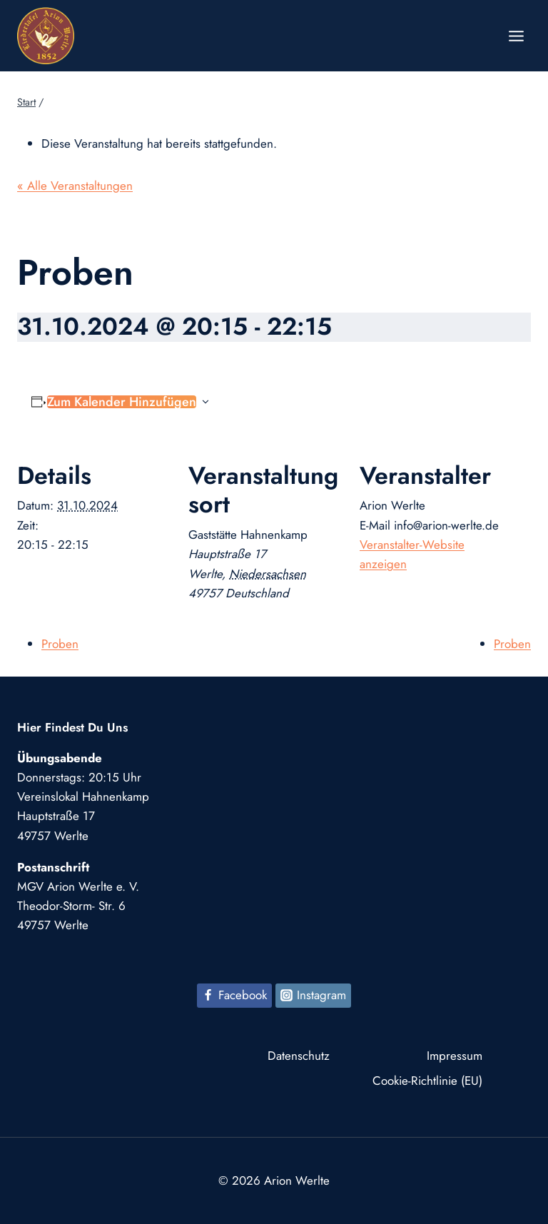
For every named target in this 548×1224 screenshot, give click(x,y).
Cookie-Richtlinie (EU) (427, 1080)
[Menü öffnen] (516, 36)
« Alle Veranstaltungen (75, 185)
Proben (59, 643)
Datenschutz (299, 1055)
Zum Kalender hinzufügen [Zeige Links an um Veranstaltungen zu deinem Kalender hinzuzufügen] (121, 401)
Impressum (454, 1055)
